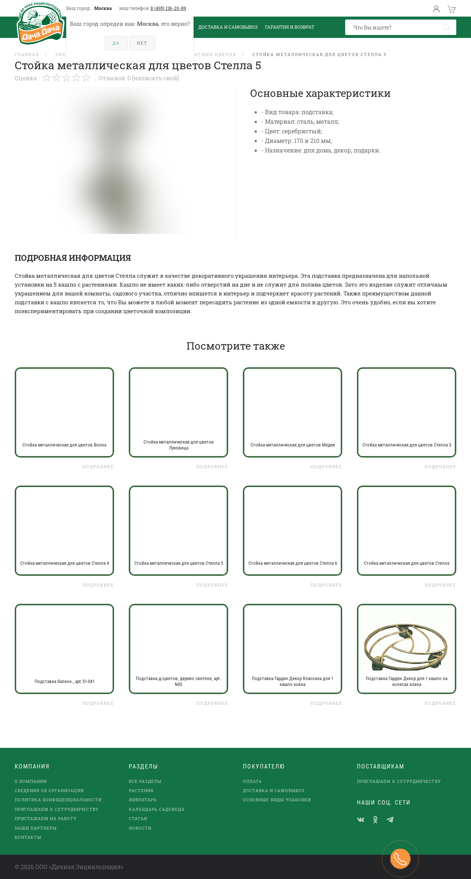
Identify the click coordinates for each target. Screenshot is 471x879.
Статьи (138, 818)
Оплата (252, 781)
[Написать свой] (155, 78)
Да (116, 43)
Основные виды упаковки (277, 799)
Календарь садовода (157, 809)
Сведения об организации (49, 790)
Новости (140, 828)
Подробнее (98, 466)
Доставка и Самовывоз (228, 27)
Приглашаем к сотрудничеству (57, 809)
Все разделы (145, 781)
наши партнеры (36, 828)
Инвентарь (143, 799)
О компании (31, 781)
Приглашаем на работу (46, 818)
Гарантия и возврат (289, 27)
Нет (142, 43)
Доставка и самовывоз (274, 790)
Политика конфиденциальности (58, 799)
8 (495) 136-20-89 (168, 8)
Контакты (28, 837)
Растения (141, 790)
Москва (103, 8)
